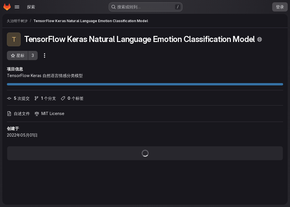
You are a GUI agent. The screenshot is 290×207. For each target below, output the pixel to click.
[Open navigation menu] (17, 7)
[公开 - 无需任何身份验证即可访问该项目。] (259, 39)
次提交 (18, 98)
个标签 (72, 98)
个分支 (45, 98)
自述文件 (18, 113)
